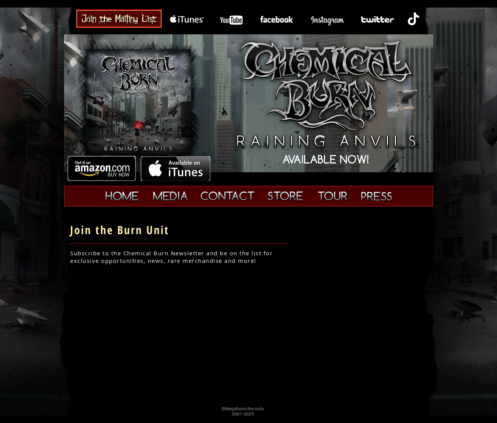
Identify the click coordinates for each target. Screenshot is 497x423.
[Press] (376, 196)
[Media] (170, 196)
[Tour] (332, 196)
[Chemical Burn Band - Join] (119, 18)
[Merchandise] (285, 196)
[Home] (122, 196)
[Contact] (227, 196)
